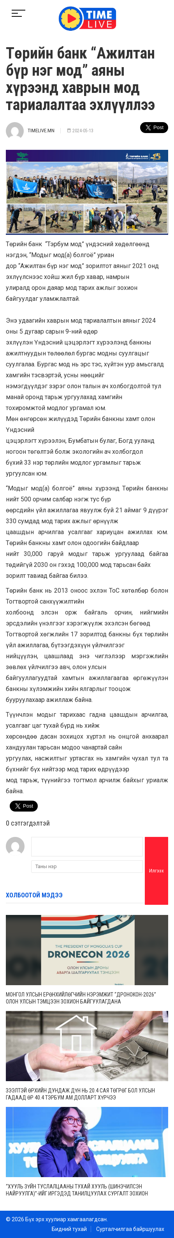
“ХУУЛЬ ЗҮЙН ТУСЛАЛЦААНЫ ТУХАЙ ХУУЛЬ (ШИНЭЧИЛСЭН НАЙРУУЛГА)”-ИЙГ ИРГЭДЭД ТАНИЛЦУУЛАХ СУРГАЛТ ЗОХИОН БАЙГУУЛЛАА (77, 1193)
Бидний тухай (69, 1229)
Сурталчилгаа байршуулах (130, 1229)
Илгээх (156, 871)
